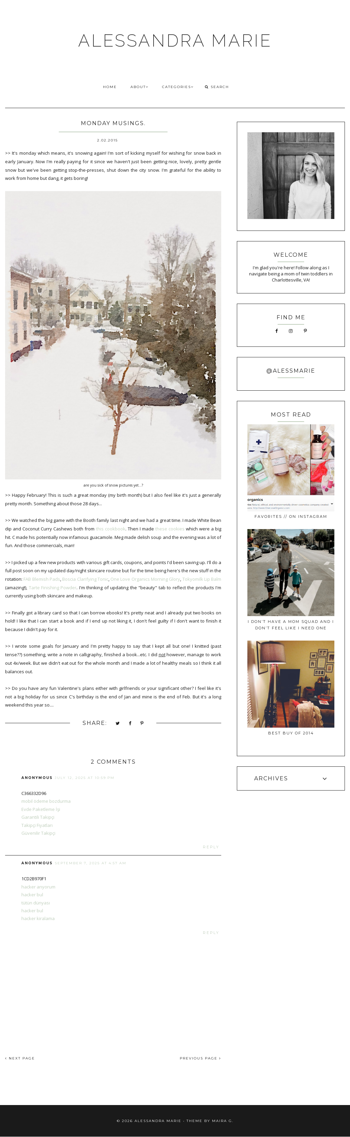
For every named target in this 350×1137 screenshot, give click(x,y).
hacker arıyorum (38, 887)
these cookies (170, 529)
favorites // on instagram (291, 516)
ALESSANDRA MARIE (175, 41)
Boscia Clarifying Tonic (85, 579)
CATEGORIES (178, 87)
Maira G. (222, 1121)
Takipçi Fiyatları (37, 825)
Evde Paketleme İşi (40, 809)
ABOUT (139, 87)
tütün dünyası (35, 903)
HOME (110, 87)
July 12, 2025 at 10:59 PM (85, 778)
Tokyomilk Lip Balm (202, 579)
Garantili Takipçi (37, 817)
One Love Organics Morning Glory (145, 579)
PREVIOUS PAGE (200, 1058)
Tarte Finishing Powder (53, 587)
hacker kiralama (38, 918)
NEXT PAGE (20, 1058)
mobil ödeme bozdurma (46, 801)
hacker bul (32, 895)
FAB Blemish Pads (41, 579)
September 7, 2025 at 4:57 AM (90, 863)
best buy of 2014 (291, 733)
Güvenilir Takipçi (38, 833)
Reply (211, 847)
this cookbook (110, 529)
